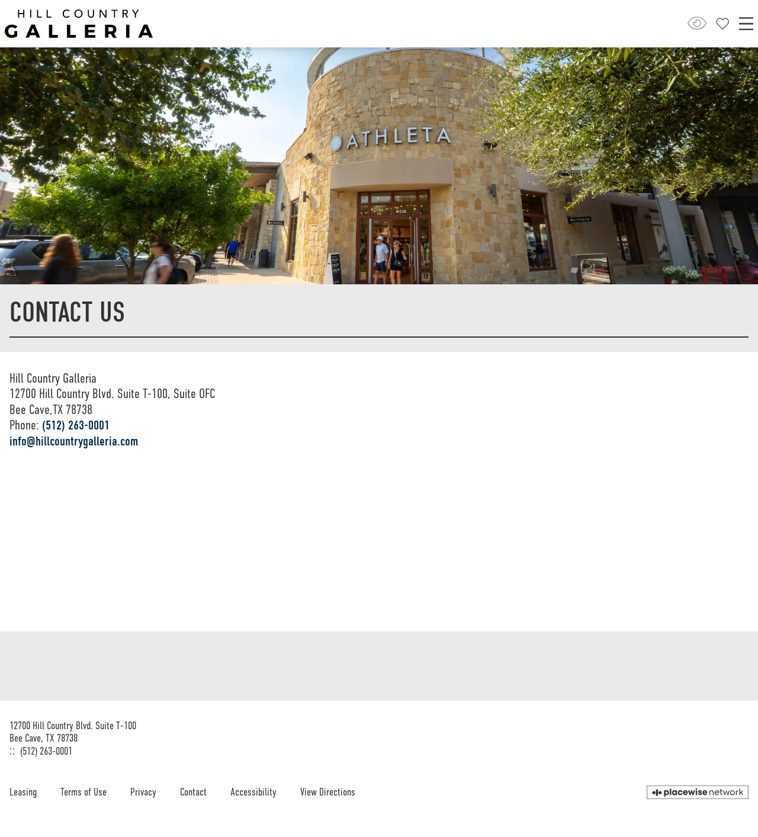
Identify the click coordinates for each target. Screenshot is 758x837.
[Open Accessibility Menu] (697, 23)
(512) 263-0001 (76, 425)
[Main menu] (746, 24)
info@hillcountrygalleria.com (73, 441)
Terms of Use (83, 792)
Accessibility (253, 792)
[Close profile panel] (723, 24)
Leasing (23, 792)
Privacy (143, 792)
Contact (193, 792)
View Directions (327, 792)
